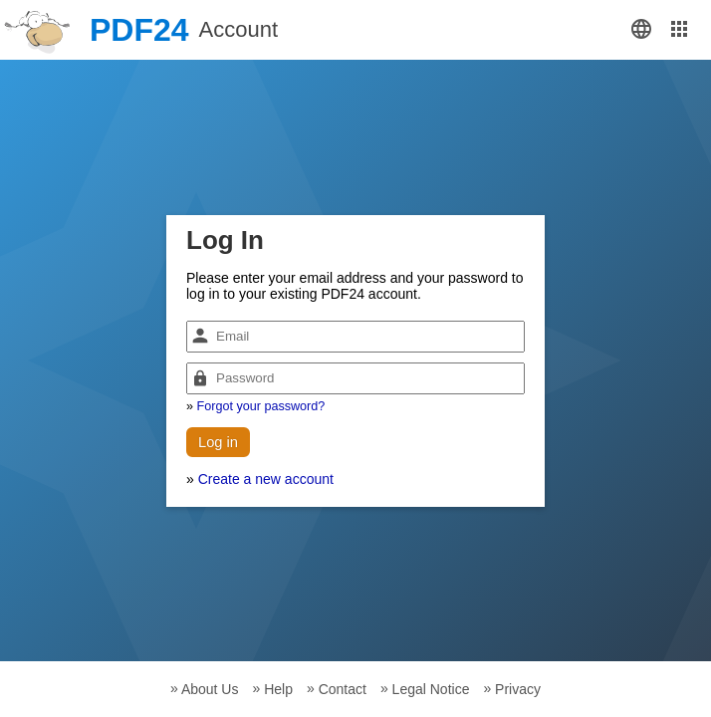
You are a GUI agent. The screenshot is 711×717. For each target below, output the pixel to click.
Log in (218, 442)
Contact (342, 689)
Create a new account (266, 479)
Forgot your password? (261, 406)
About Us (210, 689)
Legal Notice (431, 689)
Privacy (518, 689)
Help (278, 689)
